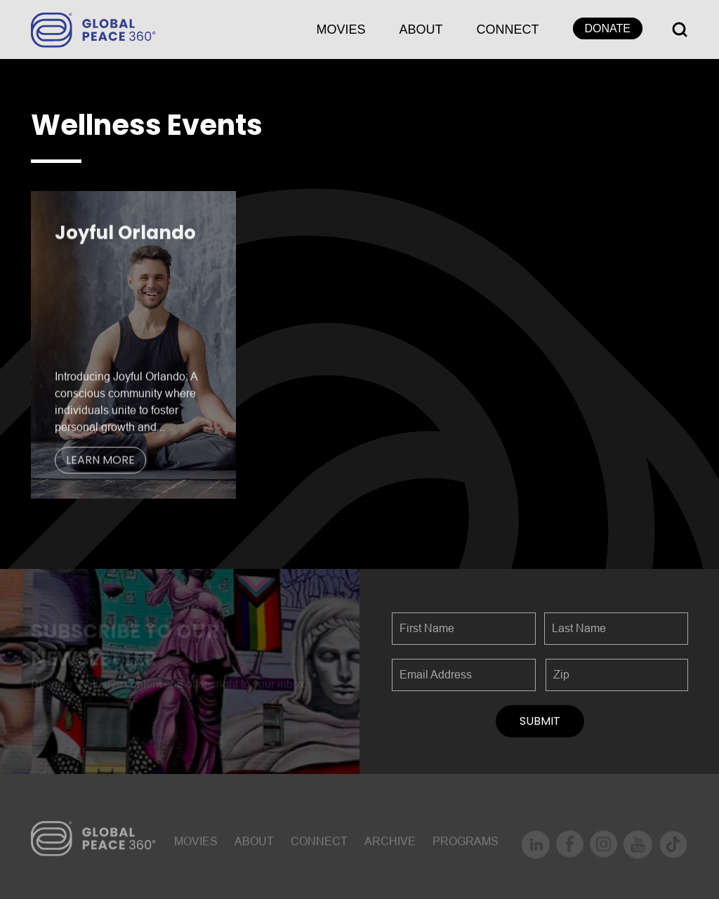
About (421, 29)
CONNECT (508, 29)
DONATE (608, 28)
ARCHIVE (390, 845)
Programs (466, 845)
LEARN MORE (100, 462)
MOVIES (340, 29)
